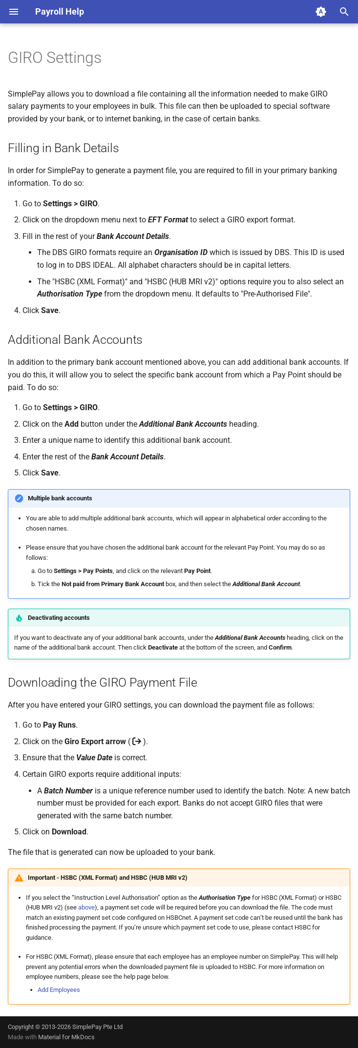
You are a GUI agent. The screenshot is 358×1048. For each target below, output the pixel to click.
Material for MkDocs (66, 1037)
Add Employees (59, 989)
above (86, 907)
